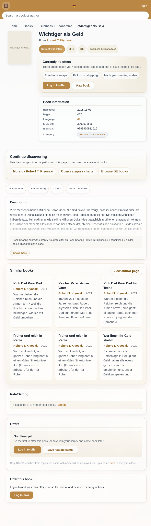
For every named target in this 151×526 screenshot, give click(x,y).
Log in (62, 404)
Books (28, 26)
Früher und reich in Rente (27, 338)
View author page (126, 271)
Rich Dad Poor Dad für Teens (120, 285)
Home (13, 26)
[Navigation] (6, 6)
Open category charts (77, 171)
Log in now (21, 495)
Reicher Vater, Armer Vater (73, 285)
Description (16, 188)
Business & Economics (56, 26)
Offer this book (78, 188)
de (78, 119)
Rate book (83, 85)
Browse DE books (114, 171)
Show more (20, 252)
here (112, 463)
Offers (57, 188)
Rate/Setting (38, 188)
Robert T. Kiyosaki (59, 40)
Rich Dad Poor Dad (27, 283)
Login (143, 5)
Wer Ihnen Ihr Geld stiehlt (117, 338)
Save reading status (60, 449)
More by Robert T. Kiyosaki (33, 171)
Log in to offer (56, 85)
